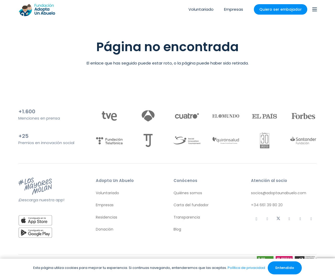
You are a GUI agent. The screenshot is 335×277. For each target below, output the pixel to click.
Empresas (105, 205)
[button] (314, 9)
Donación (104, 229)
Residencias (106, 217)
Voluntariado (107, 193)
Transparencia (187, 217)
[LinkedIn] (300, 219)
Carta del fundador (191, 205)
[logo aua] (36, 9)
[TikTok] (267, 219)
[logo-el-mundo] (225, 116)
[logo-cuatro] (186, 116)
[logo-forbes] (303, 116)
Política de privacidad (246, 267)
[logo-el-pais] (264, 116)
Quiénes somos (188, 193)
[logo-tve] (109, 116)
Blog (177, 229)
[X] (278, 219)
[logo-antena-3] (148, 116)
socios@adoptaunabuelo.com (278, 193)
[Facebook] (289, 219)
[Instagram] (256, 219)
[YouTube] (311, 219)
